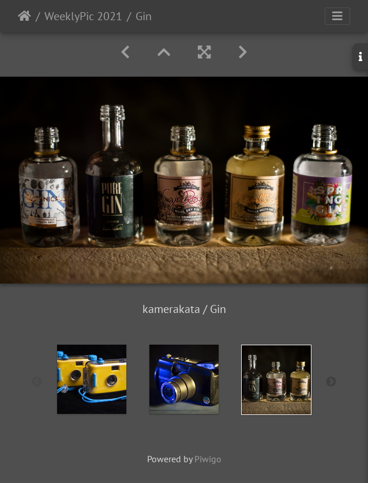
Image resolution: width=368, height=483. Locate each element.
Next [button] (331, 382)
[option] (92, 379)
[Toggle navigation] (337, 16)
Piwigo (207, 459)
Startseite (24, 16)
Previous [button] (37, 382)
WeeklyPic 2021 (83, 16)
